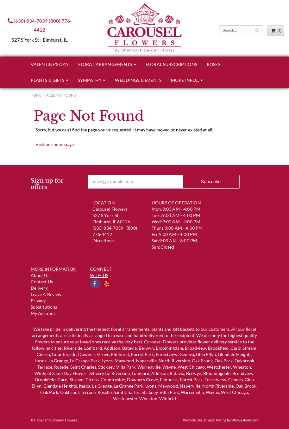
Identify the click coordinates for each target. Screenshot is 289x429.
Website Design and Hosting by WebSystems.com (221, 420)
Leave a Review (46, 294)
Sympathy (90, 80)
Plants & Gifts (48, 80)
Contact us (42, 281)
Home (36, 95)
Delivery (39, 288)
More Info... (185, 80)
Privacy (38, 300)
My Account (43, 313)
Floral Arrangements (105, 64)
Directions (103, 240)
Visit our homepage (54, 144)
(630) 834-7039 (28, 21)
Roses (213, 64)
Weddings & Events (138, 80)
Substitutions (44, 307)
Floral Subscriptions (171, 64)
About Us (40, 275)
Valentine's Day (50, 64)
